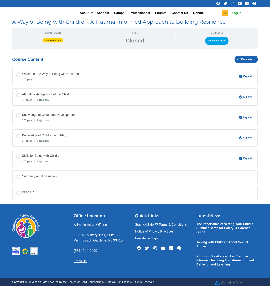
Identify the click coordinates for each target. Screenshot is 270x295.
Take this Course (216, 47)
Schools (104, 16)
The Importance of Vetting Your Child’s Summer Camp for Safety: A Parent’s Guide (224, 234)
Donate (198, 16)
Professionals (141, 16)
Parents (161, 16)
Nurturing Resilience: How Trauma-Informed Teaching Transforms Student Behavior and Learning (225, 267)
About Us (87, 16)
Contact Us (181, 16)
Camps (120, 16)
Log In (237, 16)
